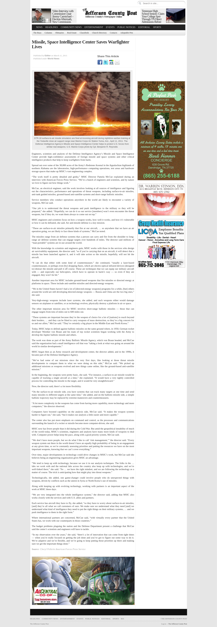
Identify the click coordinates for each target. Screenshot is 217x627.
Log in (163, 624)
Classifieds (84, 32)
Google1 (111, 62)
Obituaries (59, 32)
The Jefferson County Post (173, 619)
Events (110, 27)
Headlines (51, 27)
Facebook (100, 62)
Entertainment (93, 27)
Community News (71, 27)
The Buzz (37, 32)
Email (117, 62)
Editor (48, 55)
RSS (122, 619)
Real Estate (72, 32)
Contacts (113, 32)
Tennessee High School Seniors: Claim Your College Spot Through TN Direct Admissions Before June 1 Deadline (153, 17)
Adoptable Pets (126, 32)
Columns (48, 32)
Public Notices (126, 27)
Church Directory (99, 32)
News (39, 27)
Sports (157, 27)
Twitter (105, 62)
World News (53, 58)
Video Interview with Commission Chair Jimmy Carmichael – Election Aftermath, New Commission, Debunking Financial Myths (63, 19)
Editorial (144, 27)
